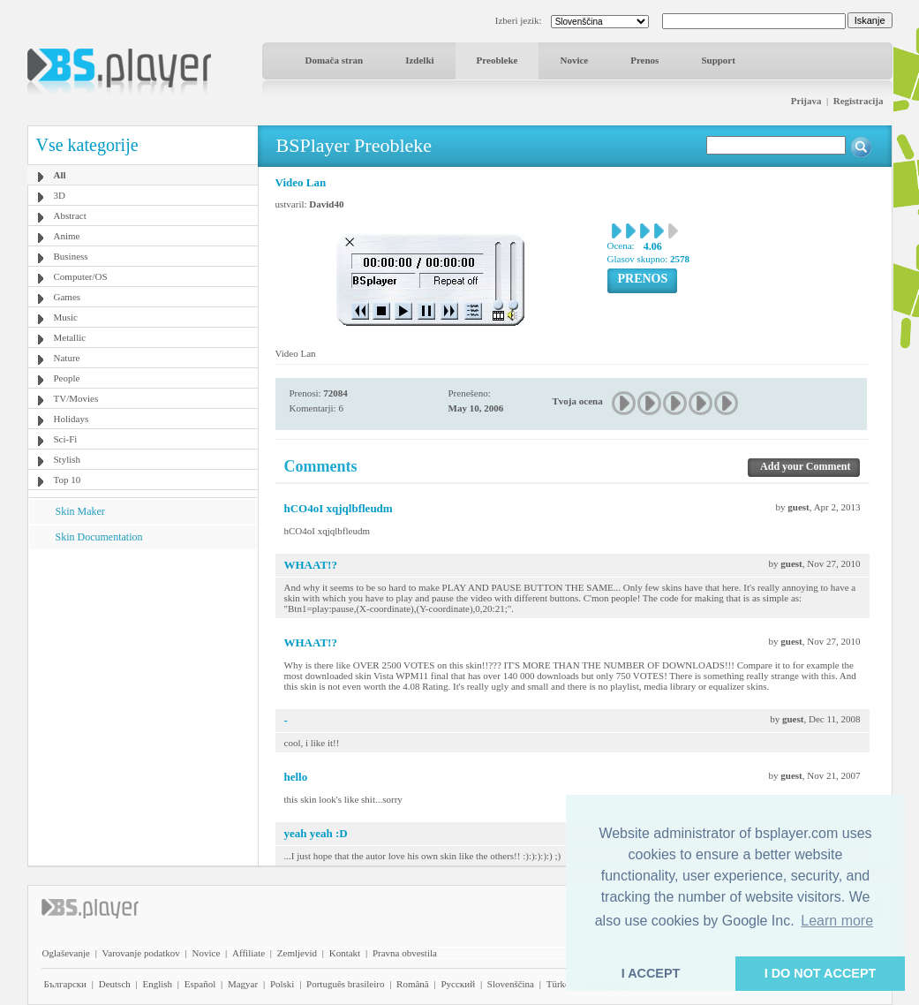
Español (200, 984)
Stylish (67, 459)
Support (718, 60)
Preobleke (497, 60)
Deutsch (115, 984)
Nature (67, 357)
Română (412, 984)
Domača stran (334, 60)
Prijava (806, 100)
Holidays (71, 418)
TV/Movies (76, 398)
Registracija (858, 100)
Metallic (70, 337)
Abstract (70, 215)
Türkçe (560, 984)
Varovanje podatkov (141, 953)
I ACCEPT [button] (651, 973)
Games (67, 296)
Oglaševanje (66, 953)
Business (71, 256)
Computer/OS (81, 276)
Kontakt (344, 953)
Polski (282, 984)
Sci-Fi (66, 439)
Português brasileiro (345, 984)
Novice (574, 60)
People (67, 378)
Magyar (243, 984)
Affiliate (248, 953)
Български (65, 984)
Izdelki (419, 60)
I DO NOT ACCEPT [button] (821, 973)
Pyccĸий (458, 984)
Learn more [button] (837, 920)
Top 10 (67, 479)
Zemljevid (297, 953)
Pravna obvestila (405, 953)
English (157, 984)
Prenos (644, 60)
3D (59, 195)
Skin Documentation (99, 537)
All (60, 175)
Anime (67, 235)
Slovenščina (510, 984)
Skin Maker (80, 511)
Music (66, 317)
